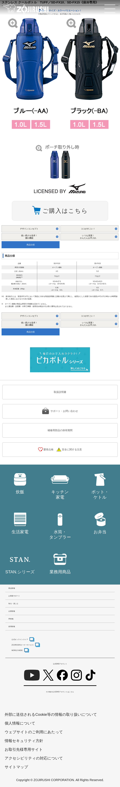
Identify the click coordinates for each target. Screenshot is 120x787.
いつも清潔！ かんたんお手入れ (88, 236)
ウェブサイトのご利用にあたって (34, 732)
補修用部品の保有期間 (60, 430)
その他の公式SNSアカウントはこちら (60, 692)
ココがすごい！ (88, 229)
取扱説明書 (60, 392)
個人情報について (20, 723)
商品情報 (11, 588)
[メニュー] (109, 9)
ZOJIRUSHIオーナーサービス (23, 645)
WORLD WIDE (17, 650)
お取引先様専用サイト (24, 749)
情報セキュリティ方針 (24, 741)
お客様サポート (14, 596)
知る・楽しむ (13, 603)
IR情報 (10, 619)
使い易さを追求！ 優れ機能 (29, 236)
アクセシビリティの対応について (34, 758)
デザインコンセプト (29, 229)
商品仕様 (31, 245)
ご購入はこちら (65, 211)
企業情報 (11, 611)
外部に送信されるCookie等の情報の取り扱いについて (51, 714)
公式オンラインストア (20, 639)
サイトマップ (16, 767)
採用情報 (11, 626)
